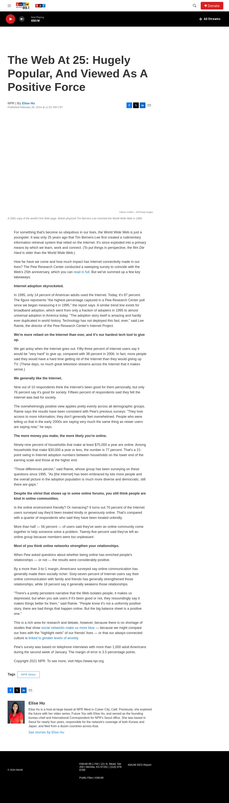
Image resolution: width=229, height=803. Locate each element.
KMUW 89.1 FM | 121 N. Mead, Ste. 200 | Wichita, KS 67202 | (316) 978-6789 (100, 767)
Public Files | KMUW (91, 777)
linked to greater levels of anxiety (53, 638)
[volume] (22, 19)
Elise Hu (28, 103)
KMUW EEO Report (139, 764)
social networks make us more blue (68, 628)
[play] (10, 19)
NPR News (28, 674)
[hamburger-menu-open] (9, 6)
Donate (214, 6)
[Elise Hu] (16, 712)
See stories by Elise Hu (46, 732)
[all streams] (209, 19)
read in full (81, 272)
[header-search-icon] (194, 5)
